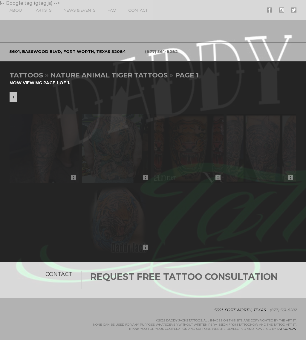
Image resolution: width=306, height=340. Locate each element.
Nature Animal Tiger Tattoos (109, 75)
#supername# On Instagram (281, 10)
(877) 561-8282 (161, 51)
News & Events (80, 10)
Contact (138, 10)
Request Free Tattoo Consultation (184, 276)
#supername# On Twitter (293, 10)
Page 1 (187, 75)
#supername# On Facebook (269, 10)
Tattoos (26, 75)
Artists (44, 10)
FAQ (112, 10)
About (17, 10)
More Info (75, 179)
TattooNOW (286, 329)
